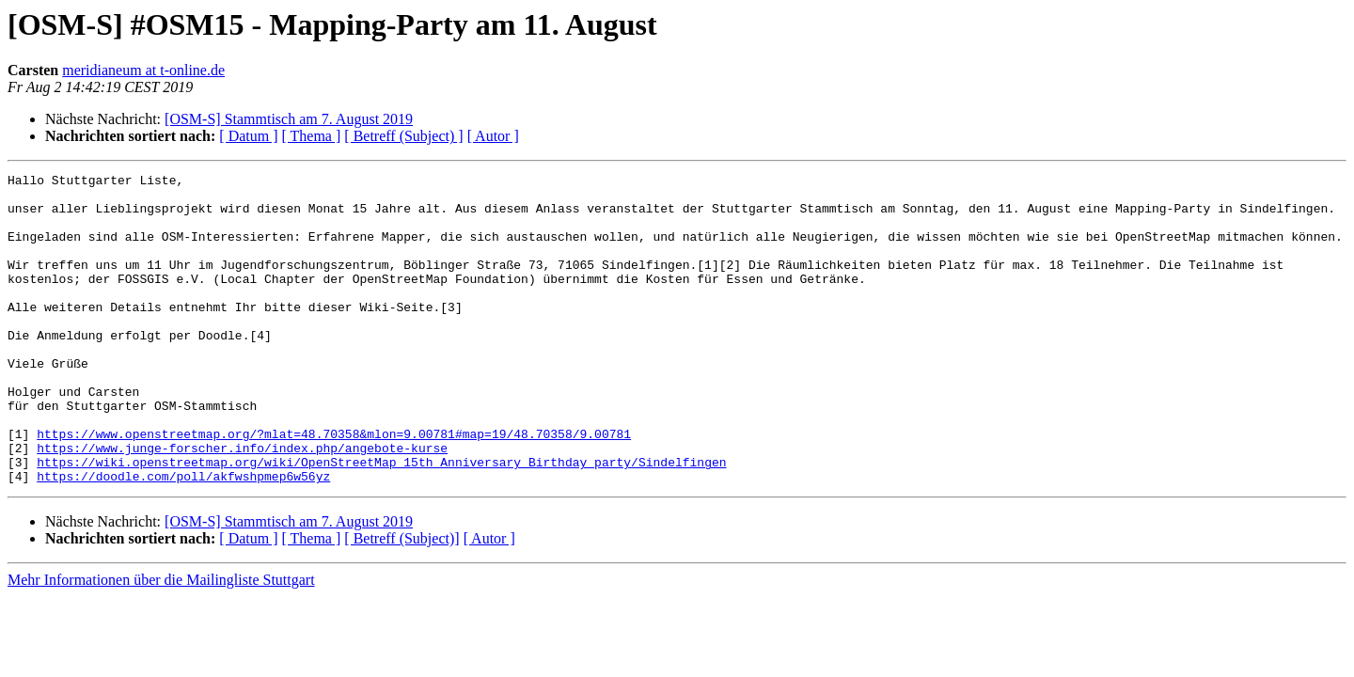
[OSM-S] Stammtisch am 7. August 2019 (289, 119)
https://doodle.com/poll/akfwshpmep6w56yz (183, 537)
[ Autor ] (493, 136)
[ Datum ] (248, 136)
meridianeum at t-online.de (143, 70)
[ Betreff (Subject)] (401, 600)
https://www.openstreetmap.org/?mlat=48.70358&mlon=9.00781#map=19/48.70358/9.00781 (334, 487)
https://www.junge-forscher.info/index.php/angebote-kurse (242, 504)
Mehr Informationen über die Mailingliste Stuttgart (161, 642)
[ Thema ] (311, 136)
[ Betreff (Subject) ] (403, 136)
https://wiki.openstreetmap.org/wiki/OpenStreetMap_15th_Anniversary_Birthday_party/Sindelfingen (381, 520)
